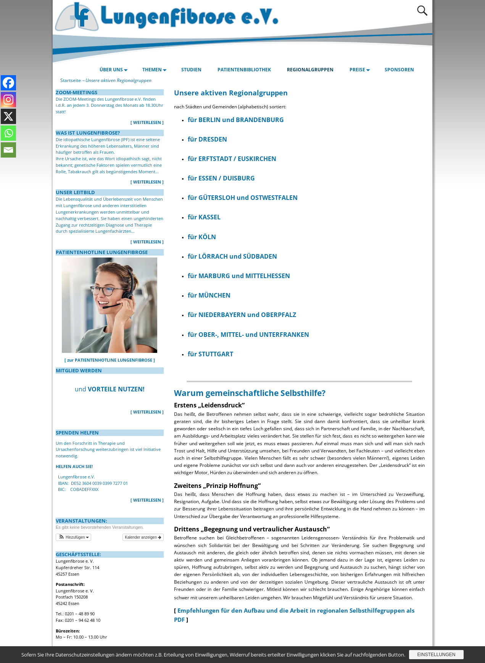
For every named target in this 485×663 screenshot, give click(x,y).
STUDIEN (191, 69)
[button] (73, 537)
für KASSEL (204, 217)
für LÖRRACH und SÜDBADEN (232, 256)
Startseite (70, 80)
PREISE (361, 70)
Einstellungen (436, 654)
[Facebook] (8, 82)
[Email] (8, 150)
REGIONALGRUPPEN (310, 69)
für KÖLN (202, 237)
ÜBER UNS (115, 70)
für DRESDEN (207, 139)
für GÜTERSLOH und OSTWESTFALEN (243, 197)
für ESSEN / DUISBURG (221, 178)
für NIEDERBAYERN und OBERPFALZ (242, 315)
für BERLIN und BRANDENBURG (236, 120)
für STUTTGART (210, 354)
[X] (8, 116)
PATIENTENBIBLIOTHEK (244, 69)
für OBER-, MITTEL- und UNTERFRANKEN (248, 334)
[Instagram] (8, 99)
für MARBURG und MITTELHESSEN (239, 276)
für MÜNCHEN (209, 295)
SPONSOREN (399, 69)
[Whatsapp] (8, 133)
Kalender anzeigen (143, 537)
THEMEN (155, 70)
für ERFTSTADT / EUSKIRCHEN (232, 158)
